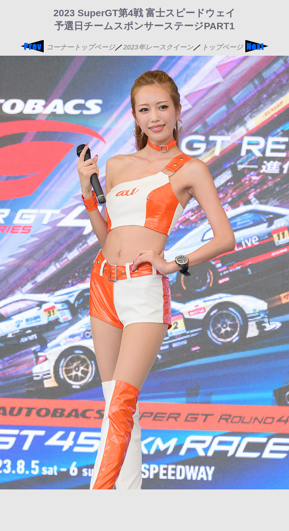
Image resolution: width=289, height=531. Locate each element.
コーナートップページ (80, 47)
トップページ (222, 47)
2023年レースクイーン (158, 47)
